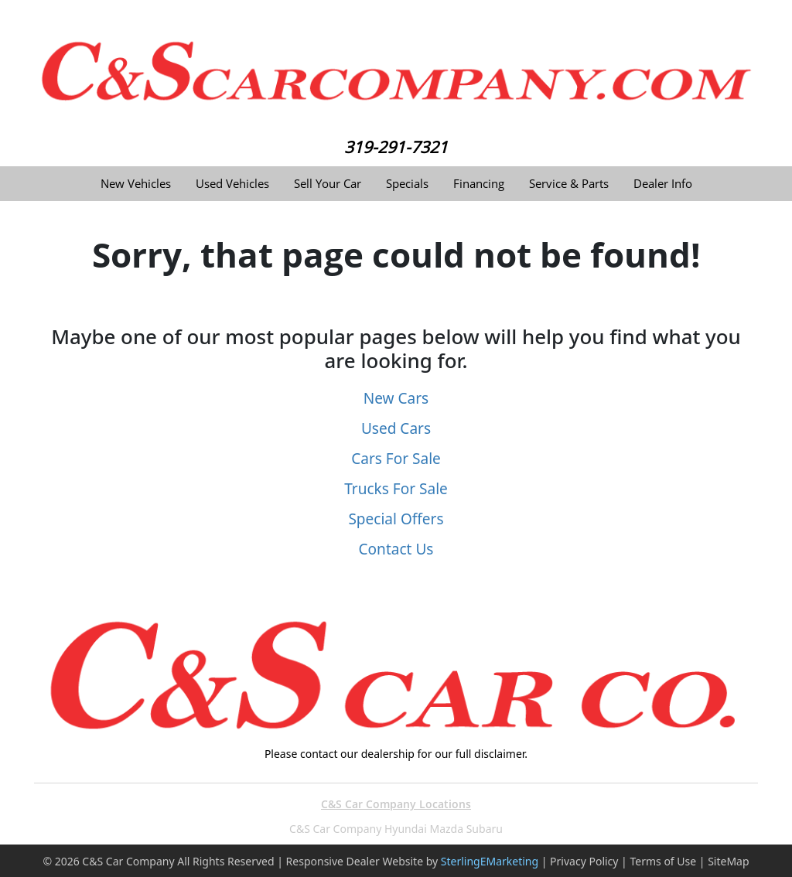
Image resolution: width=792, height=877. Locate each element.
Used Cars (396, 428)
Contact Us (396, 549)
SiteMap (728, 861)
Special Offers (395, 519)
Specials (407, 184)
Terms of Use (663, 861)
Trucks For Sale (396, 489)
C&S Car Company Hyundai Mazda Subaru (396, 828)
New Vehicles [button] (136, 184)
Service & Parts (569, 184)
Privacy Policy (584, 861)
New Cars (396, 398)
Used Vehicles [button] (232, 184)
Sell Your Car (327, 184)
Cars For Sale (396, 459)
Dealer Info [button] (662, 184)
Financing (478, 184)
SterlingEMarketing (489, 861)
